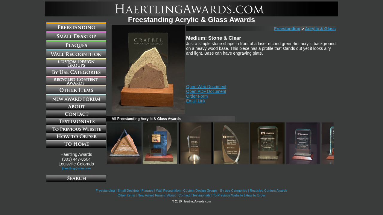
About (171, 195)
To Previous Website (228, 195)
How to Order (255, 195)
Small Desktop (128, 190)
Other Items (126, 195)
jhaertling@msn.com (76, 168)
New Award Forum (151, 195)
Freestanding (287, 28)
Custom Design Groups (200, 190)
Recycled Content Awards (269, 190)
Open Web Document (206, 86)
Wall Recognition (168, 190)
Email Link (196, 101)
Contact (184, 195)
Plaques (147, 190)
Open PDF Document (206, 91)
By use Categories (233, 190)
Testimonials (201, 195)
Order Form (197, 96)
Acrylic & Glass (320, 28)
